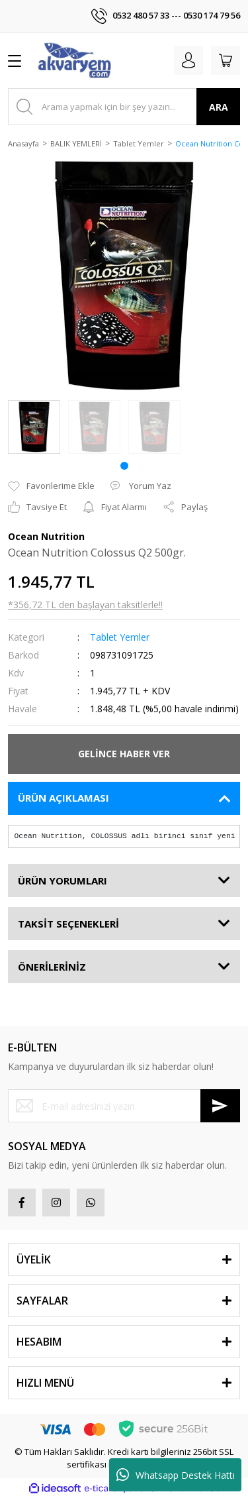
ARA (218, 107)
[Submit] (220, 1105)
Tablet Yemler (119, 637)
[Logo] (74, 60)
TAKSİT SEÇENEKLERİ (68, 923)
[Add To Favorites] (51, 486)
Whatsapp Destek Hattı (175, 1475)
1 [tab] (124, 466)
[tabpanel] (34, 427)
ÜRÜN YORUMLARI (62, 880)
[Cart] (225, 60)
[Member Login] (188, 60)
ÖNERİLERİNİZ (52, 966)
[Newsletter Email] (124, 1105)
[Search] (124, 106)
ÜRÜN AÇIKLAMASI (63, 797)
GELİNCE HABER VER (124, 753)
